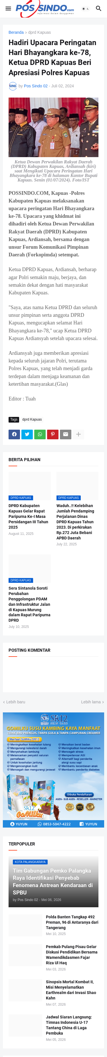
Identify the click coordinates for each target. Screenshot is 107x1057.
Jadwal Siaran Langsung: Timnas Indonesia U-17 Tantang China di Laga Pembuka (69, 1025)
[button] (8, 9)
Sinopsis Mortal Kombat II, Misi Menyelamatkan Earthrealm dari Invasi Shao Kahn (71, 990)
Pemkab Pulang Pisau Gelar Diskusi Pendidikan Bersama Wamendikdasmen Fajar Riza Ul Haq (72, 954)
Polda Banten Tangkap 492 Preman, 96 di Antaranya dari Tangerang (72, 922)
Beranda (16, 32)
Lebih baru (15, 702)
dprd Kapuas (39, 32)
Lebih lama (91, 702)
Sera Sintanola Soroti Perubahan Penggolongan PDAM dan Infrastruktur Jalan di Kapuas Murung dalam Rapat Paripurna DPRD (30, 604)
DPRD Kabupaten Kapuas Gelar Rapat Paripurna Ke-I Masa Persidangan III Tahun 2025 (28, 516)
